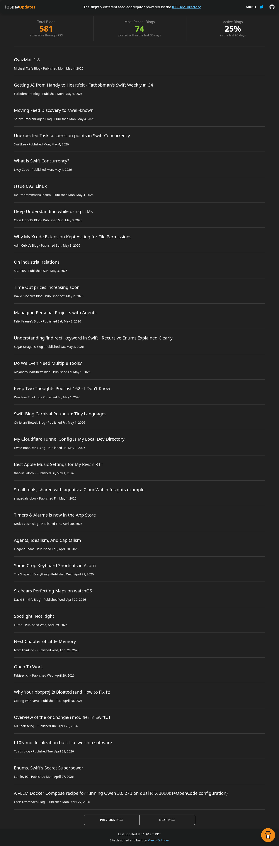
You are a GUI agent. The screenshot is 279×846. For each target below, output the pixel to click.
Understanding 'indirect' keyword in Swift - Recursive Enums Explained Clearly (93, 338)
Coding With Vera (26, 701)
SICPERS (20, 271)
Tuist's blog (22, 751)
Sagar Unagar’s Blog (28, 347)
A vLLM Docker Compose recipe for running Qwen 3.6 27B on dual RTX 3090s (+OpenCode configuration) (121, 793)
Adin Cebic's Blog (26, 245)
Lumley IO (21, 776)
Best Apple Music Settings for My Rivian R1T (58, 464)
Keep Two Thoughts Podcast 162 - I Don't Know (62, 388)
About (251, 7)
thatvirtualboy (24, 473)
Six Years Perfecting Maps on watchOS (53, 591)
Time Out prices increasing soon (47, 287)
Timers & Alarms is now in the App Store (55, 515)
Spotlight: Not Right (34, 616)
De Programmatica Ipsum (32, 195)
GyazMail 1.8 (27, 60)
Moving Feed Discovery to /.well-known (54, 110)
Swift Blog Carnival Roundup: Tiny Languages (60, 414)
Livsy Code (21, 169)
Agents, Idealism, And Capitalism (47, 540)
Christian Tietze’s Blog (29, 422)
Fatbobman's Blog (27, 94)
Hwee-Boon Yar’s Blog (29, 448)
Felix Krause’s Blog (27, 321)
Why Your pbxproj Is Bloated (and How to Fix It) (62, 692)
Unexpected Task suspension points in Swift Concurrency (72, 135)
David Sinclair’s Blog (28, 296)
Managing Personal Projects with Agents (55, 313)
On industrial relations (37, 262)
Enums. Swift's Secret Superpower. (49, 768)
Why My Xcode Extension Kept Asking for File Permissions (72, 237)
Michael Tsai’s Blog (27, 68)
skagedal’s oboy (25, 498)
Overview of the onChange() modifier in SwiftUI (62, 717)
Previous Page (111, 820)
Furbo (18, 625)
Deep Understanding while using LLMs (53, 211)
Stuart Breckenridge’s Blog (33, 119)
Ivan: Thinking (24, 650)
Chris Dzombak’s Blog (29, 802)
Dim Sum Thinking (27, 397)
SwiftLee (20, 144)
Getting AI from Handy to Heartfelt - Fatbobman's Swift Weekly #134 (83, 85)
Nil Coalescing (24, 726)
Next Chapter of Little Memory (45, 641)
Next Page (167, 820)
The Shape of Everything (31, 574)
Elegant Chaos (24, 549)
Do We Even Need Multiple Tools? (48, 363)
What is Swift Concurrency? (41, 161)
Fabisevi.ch (22, 675)
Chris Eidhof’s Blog (27, 220)
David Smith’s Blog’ (27, 599)
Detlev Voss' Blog (26, 524)
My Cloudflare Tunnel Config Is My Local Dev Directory (69, 439)
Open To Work (28, 667)
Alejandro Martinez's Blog (32, 372)
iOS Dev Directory (186, 7)
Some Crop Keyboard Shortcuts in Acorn (55, 565)
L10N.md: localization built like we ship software (63, 742)
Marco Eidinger (158, 840)
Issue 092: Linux (30, 186)
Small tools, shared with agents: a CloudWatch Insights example (79, 490)
